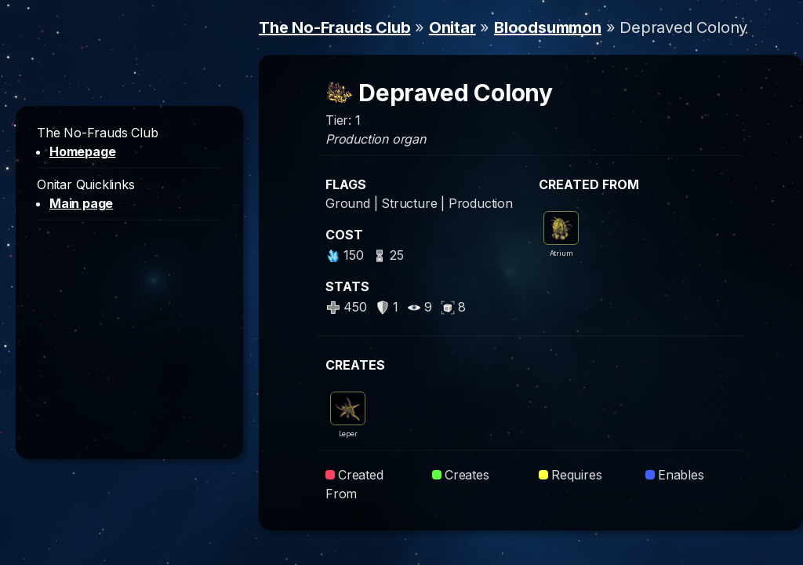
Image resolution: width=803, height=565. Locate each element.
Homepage (82, 151)
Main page (81, 203)
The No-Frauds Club (334, 27)
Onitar (452, 27)
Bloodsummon (547, 27)
